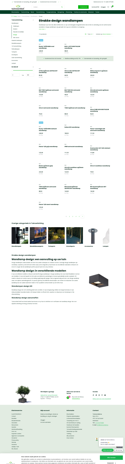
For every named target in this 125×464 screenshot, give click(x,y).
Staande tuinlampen (17, 40)
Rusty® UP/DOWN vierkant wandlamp (99, 110)
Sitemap (14, 442)
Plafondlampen (16, 49)
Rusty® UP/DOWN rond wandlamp (46, 47)
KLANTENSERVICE (16, 414)
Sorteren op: (99, 34)
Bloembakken (15, 12)
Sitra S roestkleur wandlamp (74, 166)
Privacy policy (15, 440)
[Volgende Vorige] (82, 200)
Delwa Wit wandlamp (46, 127)
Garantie (14, 427)
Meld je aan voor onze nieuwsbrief (102, 398)
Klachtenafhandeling (17, 429)
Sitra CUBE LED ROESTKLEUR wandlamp (74, 110)
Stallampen (16, 26)
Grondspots (15, 54)
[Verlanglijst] (108, 7)
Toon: (89, 34)
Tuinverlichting (40, 12)
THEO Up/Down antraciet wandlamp (98, 168)
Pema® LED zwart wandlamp (100, 185)
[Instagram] (99, 395)
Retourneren (15, 425)
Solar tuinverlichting (17, 57)
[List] (85, 34)
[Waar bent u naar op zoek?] (48, 7)
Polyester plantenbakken (73, 416)
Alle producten (70, 436)
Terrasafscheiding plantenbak (74, 429)
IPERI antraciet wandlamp (48, 146)
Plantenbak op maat (72, 431)
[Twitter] (96, 395)
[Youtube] (105, 395)
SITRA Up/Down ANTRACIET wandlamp (99, 47)
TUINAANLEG (83, 7)
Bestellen (14, 418)
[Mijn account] (103, 7)
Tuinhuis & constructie (80, 12)
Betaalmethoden (16, 420)
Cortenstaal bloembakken (73, 418)
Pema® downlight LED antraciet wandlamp (72, 129)
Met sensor (16, 37)
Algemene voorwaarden (18, 436)
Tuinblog (69, 433)
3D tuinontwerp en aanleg (73, 422)
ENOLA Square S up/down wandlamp (73, 66)
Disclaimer (14, 438)
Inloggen (42, 420)
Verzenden (14, 422)
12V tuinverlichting (16, 46)
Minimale (15, 75)
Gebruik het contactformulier (48, 395)
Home (19, 16)
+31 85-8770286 (99, 422)
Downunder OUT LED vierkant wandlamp (75, 149)
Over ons (14, 431)
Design (15, 34)
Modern (15, 29)
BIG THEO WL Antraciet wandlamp (46, 91)
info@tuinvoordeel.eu (102, 425)
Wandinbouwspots (16, 43)
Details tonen (25, 460)
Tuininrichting (25, 12)
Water (32, 12)
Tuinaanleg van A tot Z (73, 420)
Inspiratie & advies (16, 433)
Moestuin (91, 12)
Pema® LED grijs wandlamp (99, 127)
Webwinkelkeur (76, 398)
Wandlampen (35, 16)
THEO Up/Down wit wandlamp (49, 108)
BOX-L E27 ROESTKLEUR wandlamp (72, 47)
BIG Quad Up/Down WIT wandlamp (73, 187)
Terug (14, 16)
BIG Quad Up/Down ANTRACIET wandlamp (47, 187)
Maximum (30, 75)
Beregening (61, 12)
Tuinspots (14, 52)
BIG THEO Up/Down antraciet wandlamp (100, 66)
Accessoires (15, 60)
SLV (40, 44)
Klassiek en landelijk (18, 32)
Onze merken (70, 438)
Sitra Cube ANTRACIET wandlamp (46, 66)
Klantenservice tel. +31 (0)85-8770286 (103, 2)
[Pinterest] (102, 395)
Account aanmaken (45, 422)
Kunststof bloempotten (73, 427)
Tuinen (97, 12)
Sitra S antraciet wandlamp (100, 89)
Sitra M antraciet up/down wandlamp (74, 91)
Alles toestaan (111, 448)
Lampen (14, 63)
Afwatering (69, 12)
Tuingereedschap (51, 12)
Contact (14, 416)
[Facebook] (93, 395)
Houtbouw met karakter (73, 425)
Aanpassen (111, 454)
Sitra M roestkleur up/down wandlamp (48, 168)
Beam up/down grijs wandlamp (97, 147)
